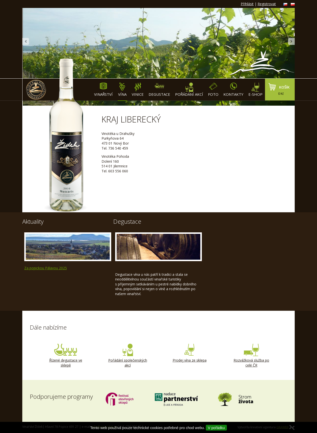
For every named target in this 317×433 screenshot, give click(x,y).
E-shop (255, 90)
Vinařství (103, 90)
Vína (122, 90)
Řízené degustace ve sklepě (66, 356)
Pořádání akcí (189, 90)
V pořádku (216, 428)
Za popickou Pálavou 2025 (45, 268)
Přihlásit (247, 3)
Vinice (138, 90)
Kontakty (233, 90)
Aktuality (33, 221)
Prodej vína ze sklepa (189, 353)
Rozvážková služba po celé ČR (251, 356)
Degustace (159, 90)
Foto (213, 90)
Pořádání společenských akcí (127, 356)
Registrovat (267, 3)
